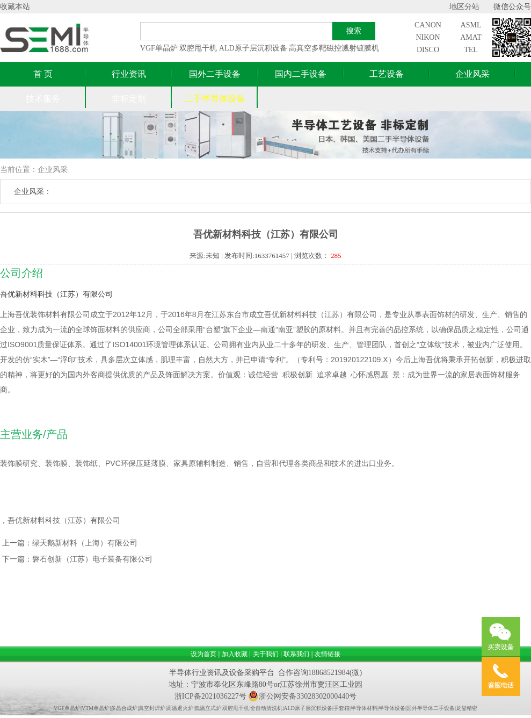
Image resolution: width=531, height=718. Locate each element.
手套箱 (341, 708)
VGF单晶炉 (159, 48)
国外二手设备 (215, 73)
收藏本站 (15, 7)
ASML (471, 25)
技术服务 (43, 98)
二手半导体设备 (215, 98)
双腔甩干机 (198, 48)
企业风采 (472, 73)
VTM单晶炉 (96, 708)
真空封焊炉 (152, 708)
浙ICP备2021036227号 (210, 696)
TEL (471, 50)
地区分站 (464, 7)
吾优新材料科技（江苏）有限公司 (64, 520)
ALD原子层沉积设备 (253, 48)
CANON (427, 25)
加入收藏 (235, 654)
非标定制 (129, 98)
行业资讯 (129, 73)
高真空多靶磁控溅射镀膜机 (334, 48)
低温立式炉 (207, 708)
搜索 (353, 30)
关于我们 (266, 654)
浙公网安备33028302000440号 (302, 696)
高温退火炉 (179, 708)
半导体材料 (364, 708)
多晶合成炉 (124, 708)
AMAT (471, 37)
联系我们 (296, 654)
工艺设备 (386, 73)
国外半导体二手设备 (430, 708)
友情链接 (327, 654)
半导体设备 (392, 708)
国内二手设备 (300, 73)
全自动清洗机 (266, 708)
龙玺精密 (466, 708)
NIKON (428, 37)
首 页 (43, 73)
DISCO (428, 50)
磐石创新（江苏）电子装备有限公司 (92, 559)
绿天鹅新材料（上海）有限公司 (84, 543)
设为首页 (203, 654)
